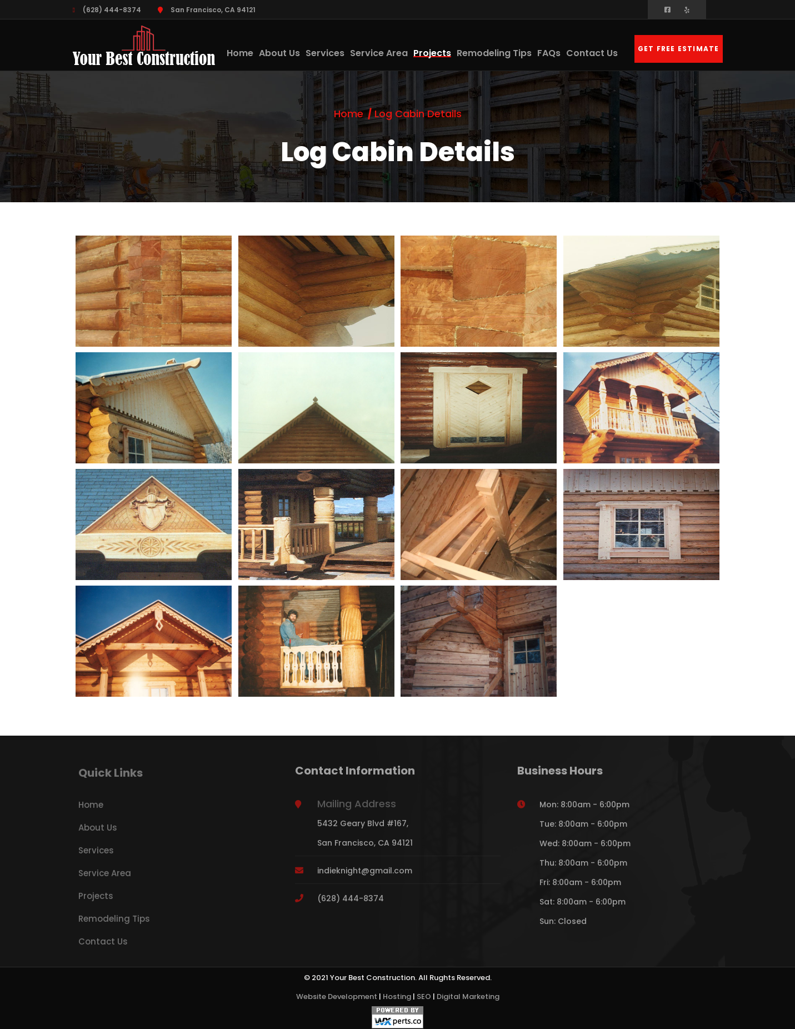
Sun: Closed (563, 926)
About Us (279, 53)
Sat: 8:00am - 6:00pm (582, 906)
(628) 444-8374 (107, 9)
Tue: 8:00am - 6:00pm (583, 829)
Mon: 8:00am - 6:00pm (584, 809)
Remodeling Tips (494, 53)
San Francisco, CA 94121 (207, 9)
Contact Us (592, 53)
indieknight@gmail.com (364, 875)
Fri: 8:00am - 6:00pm (580, 887)
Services (325, 53)
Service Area (379, 53)
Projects (432, 53)
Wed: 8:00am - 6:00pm (585, 848)
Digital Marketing (468, 996)
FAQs (549, 53)
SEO (424, 996)
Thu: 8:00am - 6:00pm (583, 867)
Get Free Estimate (678, 48)
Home (240, 53)
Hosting (397, 996)
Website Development (336, 996)
